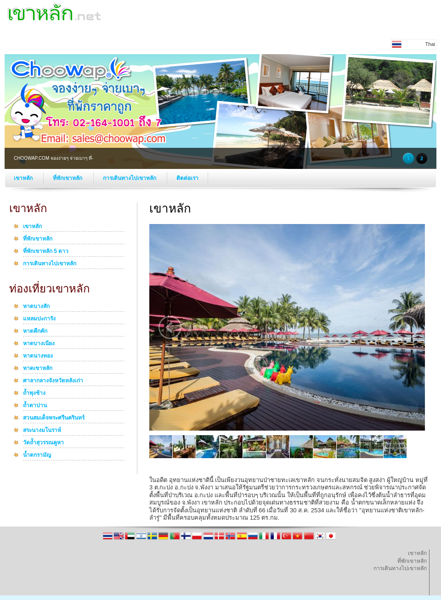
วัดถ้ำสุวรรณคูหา (43, 443)
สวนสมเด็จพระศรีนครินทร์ (54, 418)
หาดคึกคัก (35, 331)
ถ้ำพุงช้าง (34, 393)
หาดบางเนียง (39, 344)
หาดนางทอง (38, 356)
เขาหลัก (24, 178)
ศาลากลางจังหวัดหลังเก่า (53, 381)
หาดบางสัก (36, 306)
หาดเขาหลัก (37, 368)
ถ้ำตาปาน (35, 406)
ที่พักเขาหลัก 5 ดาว (45, 251)
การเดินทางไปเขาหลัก (130, 178)
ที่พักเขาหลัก (68, 178)
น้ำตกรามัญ (37, 455)
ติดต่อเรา (187, 178)
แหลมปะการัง (39, 319)
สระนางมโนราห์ (42, 430)
